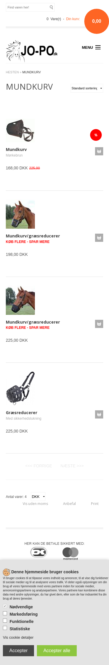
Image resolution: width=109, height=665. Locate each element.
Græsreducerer (21, 412)
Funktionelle (21, 621)
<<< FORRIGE (38, 465)
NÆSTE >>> (72, 465)
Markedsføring (23, 614)
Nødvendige (21, 607)
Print (95, 503)
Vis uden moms (35, 503)
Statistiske (20, 628)
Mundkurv (16, 149)
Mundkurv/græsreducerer (33, 236)
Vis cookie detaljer (18, 637)
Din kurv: (73, 19)
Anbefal (69, 503)
